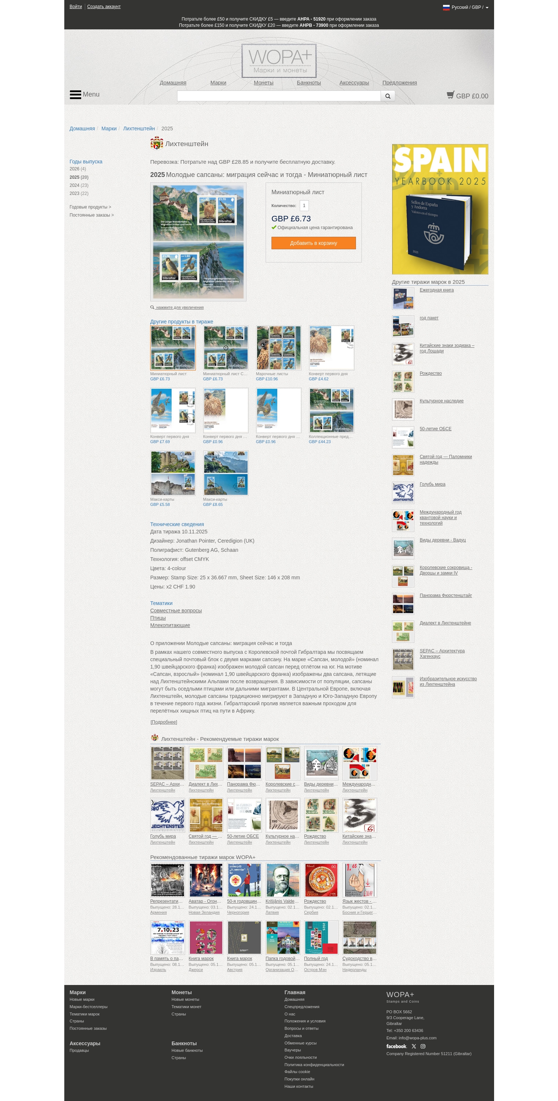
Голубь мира (163, 836)
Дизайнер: (162, 541)
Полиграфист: (167, 550)
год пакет (429, 317)
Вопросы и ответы (302, 1028)
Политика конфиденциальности (314, 1064)
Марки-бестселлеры (89, 1006)
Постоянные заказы (88, 1028)
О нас (290, 1014)
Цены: (157, 587)
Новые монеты (185, 999)
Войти (76, 6)
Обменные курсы (301, 1043)
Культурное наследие (288, 836)
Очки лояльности (301, 1057)
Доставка (293, 1035)
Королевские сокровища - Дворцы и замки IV (446, 570)
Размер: (159, 577)
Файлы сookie (297, 1071)
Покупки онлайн (299, 1079)
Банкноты (309, 83)
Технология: (164, 559)
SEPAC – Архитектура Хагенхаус (183, 784)
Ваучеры (293, 1050)
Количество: (283, 205)
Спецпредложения (302, 1006)
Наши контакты (299, 1086)
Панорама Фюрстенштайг (253, 784)
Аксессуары (354, 83)
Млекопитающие (170, 625)
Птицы (158, 618)
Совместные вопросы (176, 610)
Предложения (399, 83)
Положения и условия (305, 1021)
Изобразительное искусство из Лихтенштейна (448, 681)
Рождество (315, 836)
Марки (218, 83)
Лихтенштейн (139, 128)
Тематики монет (186, 1006)
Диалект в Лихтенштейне (214, 784)
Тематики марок (85, 1014)
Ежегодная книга (437, 290)
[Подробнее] (164, 722)
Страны (77, 1021)
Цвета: (158, 568)
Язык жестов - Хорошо (365, 901)
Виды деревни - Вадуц (327, 784)
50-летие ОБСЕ (243, 836)
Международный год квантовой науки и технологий (441, 518)
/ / (465, 7)
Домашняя (173, 83)
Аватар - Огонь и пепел (212, 901)
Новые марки (82, 999)
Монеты (264, 83)
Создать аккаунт (103, 6)
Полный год (316, 958)
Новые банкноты (187, 1050)
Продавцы (79, 1050)
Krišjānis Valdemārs (285, 901)
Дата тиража (165, 532)
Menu (85, 94)
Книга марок (201, 958)
